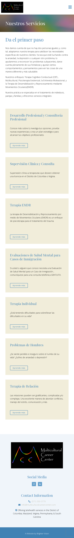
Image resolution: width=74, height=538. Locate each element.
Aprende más (19, 145)
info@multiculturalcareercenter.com (39, 504)
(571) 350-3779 (39, 501)
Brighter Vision (43, 533)
